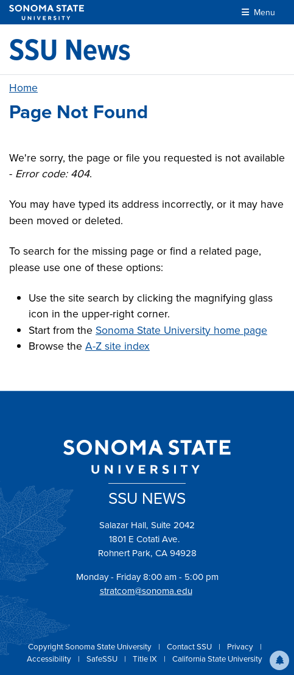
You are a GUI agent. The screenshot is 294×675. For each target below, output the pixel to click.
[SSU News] (70, 49)
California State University (217, 659)
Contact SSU (190, 646)
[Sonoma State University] (46, 12)
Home (23, 88)
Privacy (241, 646)
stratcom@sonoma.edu (146, 591)
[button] (279, 660)
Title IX (146, 659)
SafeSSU (102, 659)
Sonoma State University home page (181, 330)
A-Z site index (117, 346)
